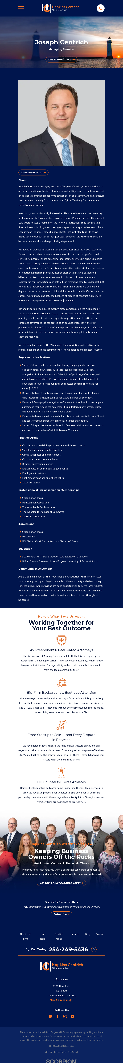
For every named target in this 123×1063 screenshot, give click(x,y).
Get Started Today (61, 59)
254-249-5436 (68, 949)
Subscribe (61, 914)
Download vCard (33, 172)
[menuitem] (48, 1052)
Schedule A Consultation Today (61, 882)
